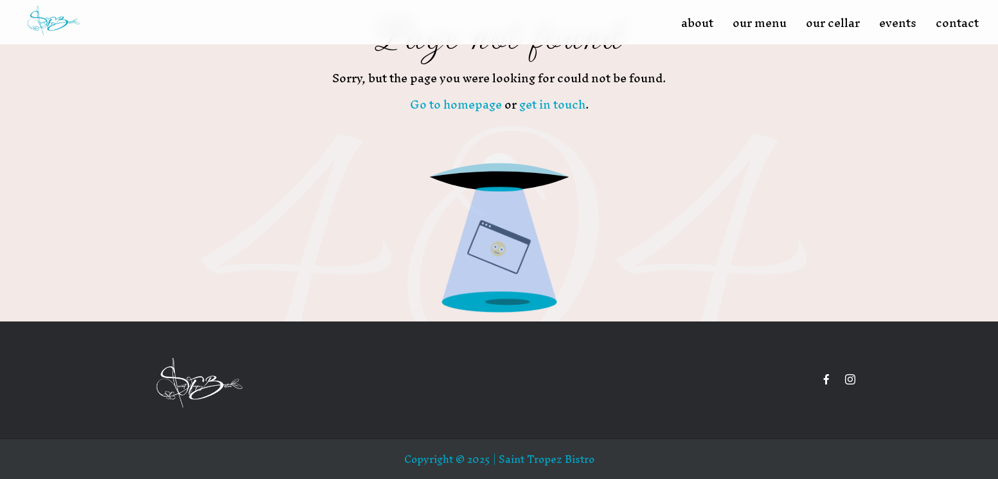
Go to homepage (456, 104)
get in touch (552, 104)
